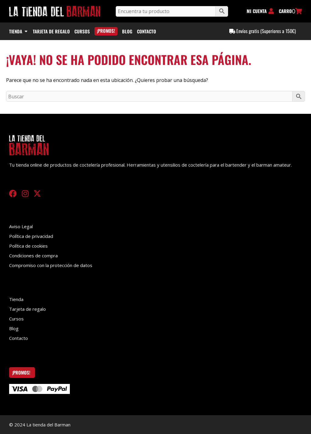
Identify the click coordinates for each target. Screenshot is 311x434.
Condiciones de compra (33, 256)
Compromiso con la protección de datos (50, 265)
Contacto (18, 338)
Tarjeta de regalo (27, 309)
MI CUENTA (257, 11)
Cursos (16, 319)
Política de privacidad (31, 236)
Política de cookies (28, 246)
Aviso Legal (21, 226)
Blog (14, 328)
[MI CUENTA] (271, 11)
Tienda (16, 299)
